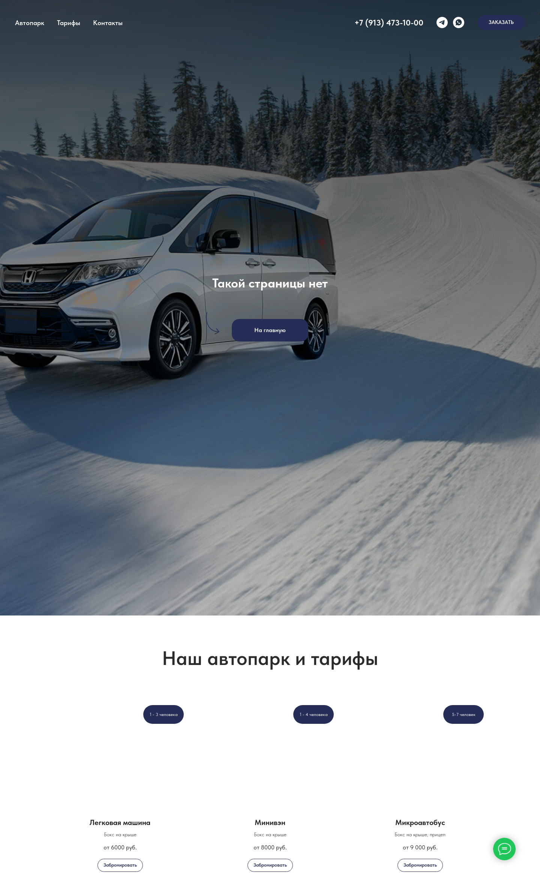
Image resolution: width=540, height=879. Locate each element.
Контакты (108, 23)
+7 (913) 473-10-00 (388, 22)
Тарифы (68, 23)
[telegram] (442, 22)
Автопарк (29, 23)
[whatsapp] (458, 22)
